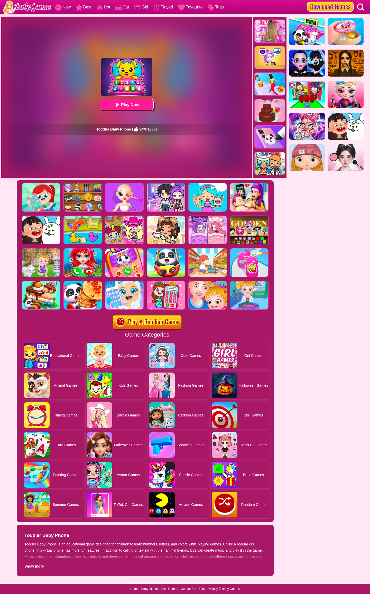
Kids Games (169, 589)
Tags (215, 7)
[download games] (330, 2)
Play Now (126, 104)
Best (83, 7)
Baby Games (230, 589)
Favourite (190, 7)
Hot (103, 7)
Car (122, 7)
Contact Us (188, 589)
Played (163, 7)
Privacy (213, 589)
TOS (202, 589)
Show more (34, 566)
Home (134, 589)
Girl (141, 7)
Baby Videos (150, 589)
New (63, 7)
